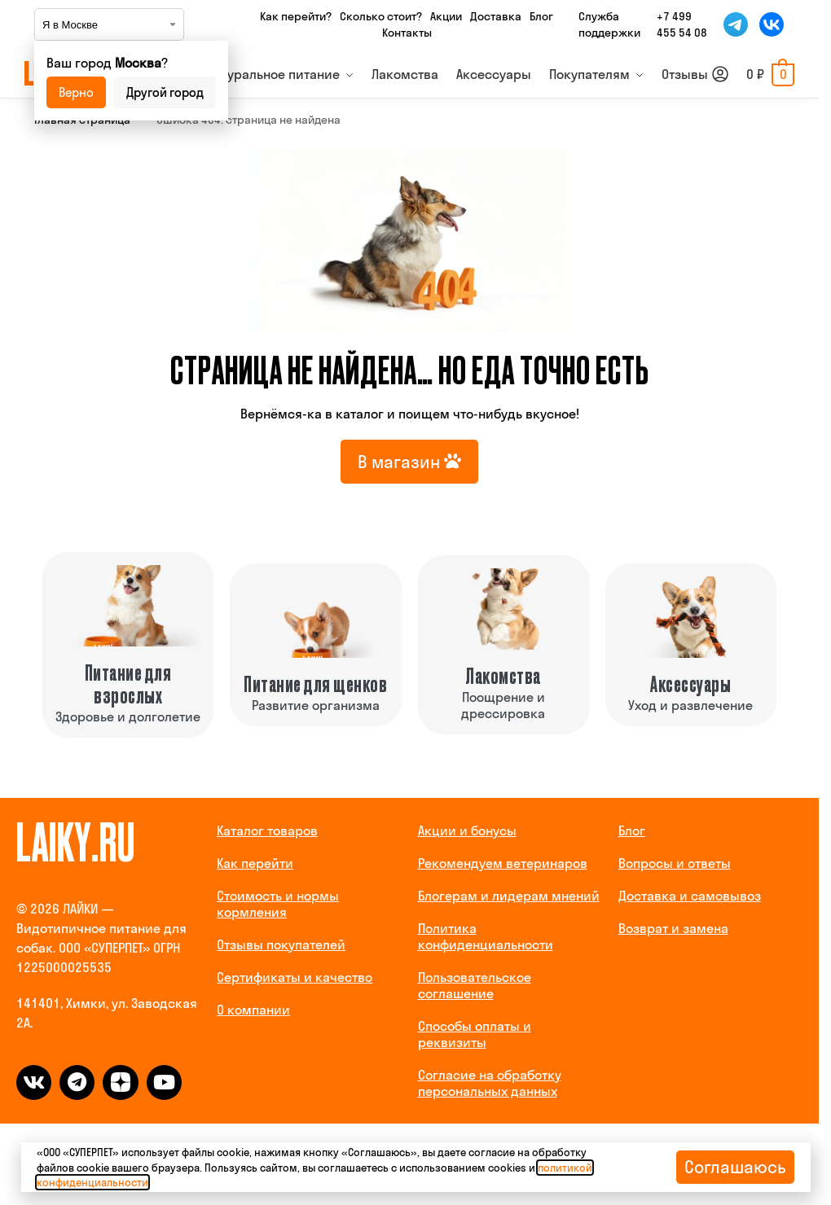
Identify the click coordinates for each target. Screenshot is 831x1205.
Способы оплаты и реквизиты (474, 1034)
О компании (253, 1009)
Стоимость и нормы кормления (278, 903)
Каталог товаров (267, 830)
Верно (76, 92)
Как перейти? (296, 16)
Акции (446, 16)
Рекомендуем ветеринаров (502, 863)
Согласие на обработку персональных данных (489, 1083)
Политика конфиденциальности (485, 936)
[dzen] (120, 1082)
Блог (541, 16)
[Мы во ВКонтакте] (771, 24)
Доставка (495, 16)
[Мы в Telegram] (736, 24)
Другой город (165, 92)
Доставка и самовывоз (689, 895)
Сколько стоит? (381, 16)
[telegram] (77, 1082)
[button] (770, 74)
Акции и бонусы (467, 830)
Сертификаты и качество (294, 977)
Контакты (407, 32)
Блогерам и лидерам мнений (509, 895)
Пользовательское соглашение (474, 985)
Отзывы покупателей (281, 944)
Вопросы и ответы (674, 863)
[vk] (33, 1082)
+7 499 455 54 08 (682, 24)
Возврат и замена (673, 928)
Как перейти (255, 863)
